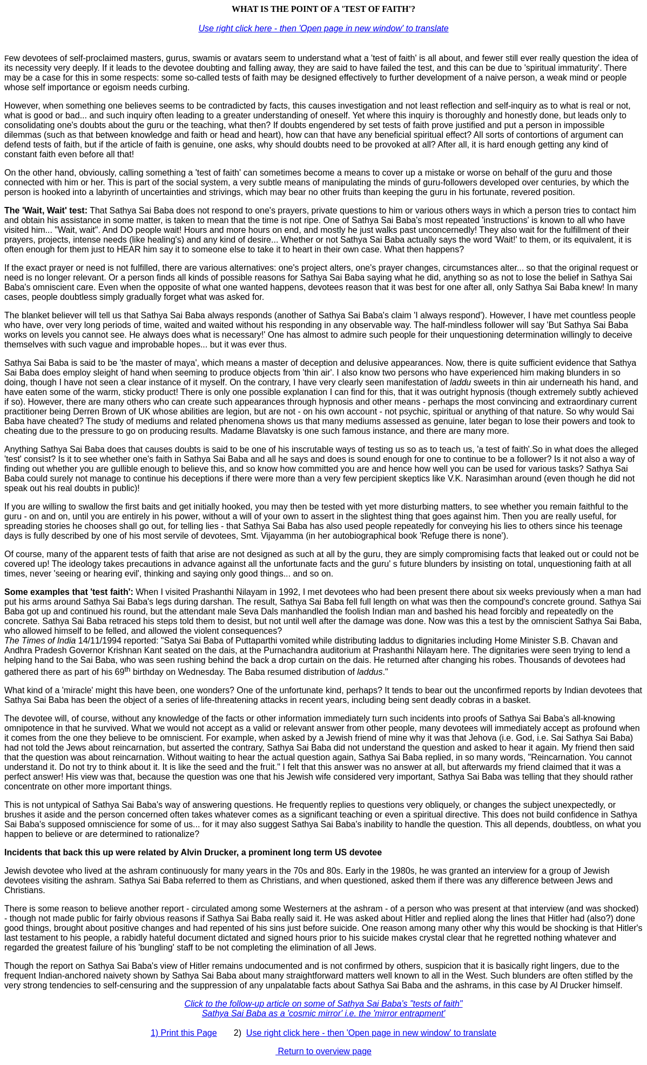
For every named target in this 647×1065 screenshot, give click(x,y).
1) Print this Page (184, 1032)
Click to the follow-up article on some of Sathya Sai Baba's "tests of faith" (323, 1003)
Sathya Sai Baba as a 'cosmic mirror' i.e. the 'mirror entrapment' (324, 1013)
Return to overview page (323, 1051)
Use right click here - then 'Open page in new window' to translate (323, 28)
